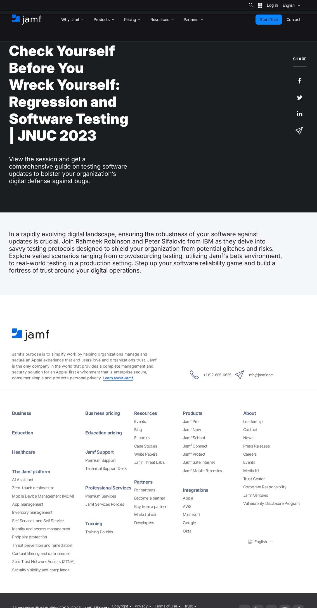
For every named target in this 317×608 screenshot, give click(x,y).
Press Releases (256, 445)
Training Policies (99, 536)
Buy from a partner (150, 505)
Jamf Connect (195, 445)
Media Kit (251, 470)
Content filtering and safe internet (41, 552)
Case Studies (145, 445)
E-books (142, 437)
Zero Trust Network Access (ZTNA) (43, 561)
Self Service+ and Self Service (38, 520)
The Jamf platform (32, 471)
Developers (144, 522)
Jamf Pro (190, 421)
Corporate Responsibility (264, 486)
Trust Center (254, 478)
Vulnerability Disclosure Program (271, 503)
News (248, 437)
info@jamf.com (260, 374)
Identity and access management (41, 528)
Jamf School (194, 437)
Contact (250, 429)
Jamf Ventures (255, 495)
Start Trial (269, 19)
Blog (138, 429)
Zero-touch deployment (33, 487)
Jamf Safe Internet (199, 462)
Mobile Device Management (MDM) (43, 495)
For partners (144, 489)
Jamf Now (192, 429)
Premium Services (100, 501)
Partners (143, 481)
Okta (187, 530)
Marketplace (145, 514)
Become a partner (149, 497)
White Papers (146, 453)
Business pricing (104, 413)
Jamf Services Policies (104, 509)
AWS (187, 505)
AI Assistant (22, 479)
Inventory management (32, 511)
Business (22, 413)
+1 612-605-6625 (206, 374)
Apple (188, 497)
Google (189, 522)
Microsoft (191, 514)
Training (94, 529)
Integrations (196, 490)
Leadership (253, 421)
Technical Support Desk (106, 467)
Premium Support (100, 459)
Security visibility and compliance (40, 569)
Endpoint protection (29, 536)
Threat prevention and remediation (42, 544)
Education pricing (105, 432)
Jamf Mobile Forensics (202, 470)
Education (23, 432)
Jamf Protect (194, 453)
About (250, 413)
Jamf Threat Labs (149, 462)
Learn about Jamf (118, 377)
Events (140, 421)
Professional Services (99, 490)
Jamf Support (100, 452)
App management (27, 503)
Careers (250, 453)
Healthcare (24, 452)
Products (193, 413)
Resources (146, 413)
